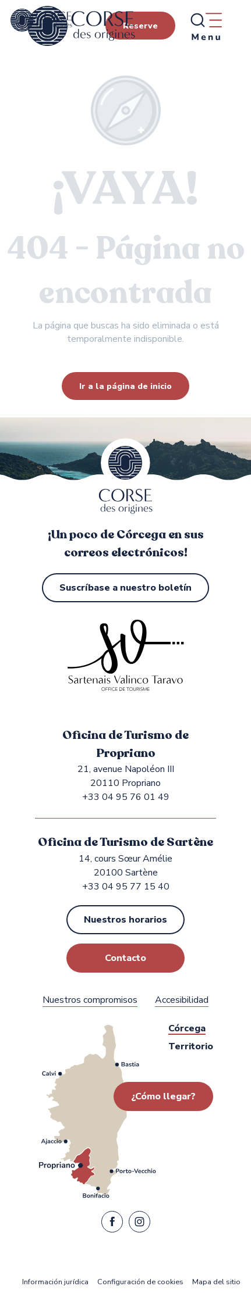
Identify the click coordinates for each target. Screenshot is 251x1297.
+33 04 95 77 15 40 (125, 886)
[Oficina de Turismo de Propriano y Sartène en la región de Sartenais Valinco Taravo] (41, 20)
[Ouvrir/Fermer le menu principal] (205, 26)
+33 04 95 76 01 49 (125, 797)
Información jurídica (55, 1282)
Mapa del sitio (216, 1282)
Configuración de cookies (140, 1282)
